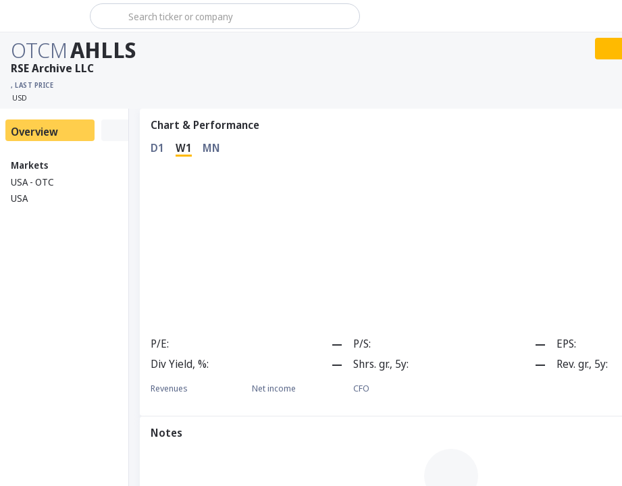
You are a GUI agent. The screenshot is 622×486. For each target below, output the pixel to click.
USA (19, 198)
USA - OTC (32, 182)
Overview (34, 131)
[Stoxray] (43, 16)
